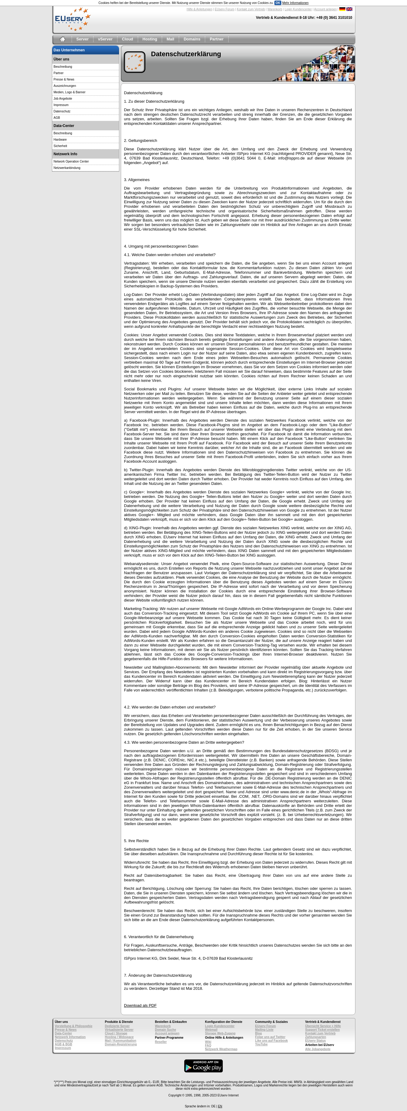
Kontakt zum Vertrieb (251, 9)
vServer (105, 39)
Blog (258, 1033)
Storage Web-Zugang (220, 1033)
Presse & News (64, 79)
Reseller (161, 1042)
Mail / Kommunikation (120, 1040)
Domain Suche (165, 1029)
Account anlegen (325, 9)
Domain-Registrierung (121, 1044)
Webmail (211, 1029)
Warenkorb (274, 9)
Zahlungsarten (315, 1037)
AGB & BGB (63, 1044)
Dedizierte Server (117, 1026)
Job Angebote (63, 98)
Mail (170, 39)
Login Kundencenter (298, 9)
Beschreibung (63, 66)
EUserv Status (315, 1040)
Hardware (60, 139)
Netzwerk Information (70, 1037)
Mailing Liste (264, 1029)
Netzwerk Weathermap (221, 1049)
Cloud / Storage (116, 1033)
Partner (217, 39)
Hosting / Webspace (119, 1037)
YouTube (261, 1044)
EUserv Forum (224, 9)
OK (278, 3)
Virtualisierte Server (119, 1029)
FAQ (208, 1045)
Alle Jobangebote (318, 1049)
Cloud (127, 39)
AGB (57, 117)
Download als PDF (140, 1005)
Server (82, 39)
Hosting (150, 39)
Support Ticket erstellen (322, 1029)
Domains (192, 39)
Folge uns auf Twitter (270, 1037)
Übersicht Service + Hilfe (323, 1026)
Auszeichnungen (65, 85)
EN (220, 1106)
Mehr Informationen (295, 3)
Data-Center (63, 1033)
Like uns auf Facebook (271, 1040)
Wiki (208, 1042)
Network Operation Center (71, 161)
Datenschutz (62, 111)
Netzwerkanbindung (67, 168)
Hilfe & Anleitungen (199, 9)
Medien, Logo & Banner (70, 92)
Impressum (61, 105)
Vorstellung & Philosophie (74, 1026)
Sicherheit (60, 146)
